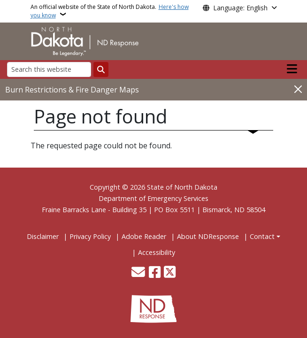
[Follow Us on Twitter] (170, 273)
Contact (262, 236)
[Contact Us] (138, 273)
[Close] (298, 89)
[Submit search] (100, 69)
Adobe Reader (144, 236)
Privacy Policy (90, 236)
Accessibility (156, 252)
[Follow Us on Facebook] (155, 273)
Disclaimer (43, 236)
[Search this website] (49, 69)
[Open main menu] (292, 69)
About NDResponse (208, 236)
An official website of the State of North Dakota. (110, 11)
